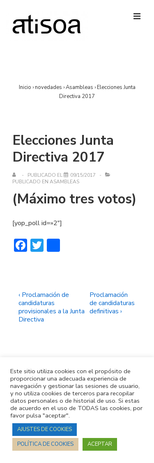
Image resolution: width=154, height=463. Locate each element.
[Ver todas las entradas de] (15, 175)
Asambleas (64, 181)
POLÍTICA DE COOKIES (45, 444)
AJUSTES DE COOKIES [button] (44, 429)
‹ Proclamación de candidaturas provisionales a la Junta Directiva (51, 307)
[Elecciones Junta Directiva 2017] (83, 175)
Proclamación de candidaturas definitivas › (112, 303)
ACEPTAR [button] (99, 444)
